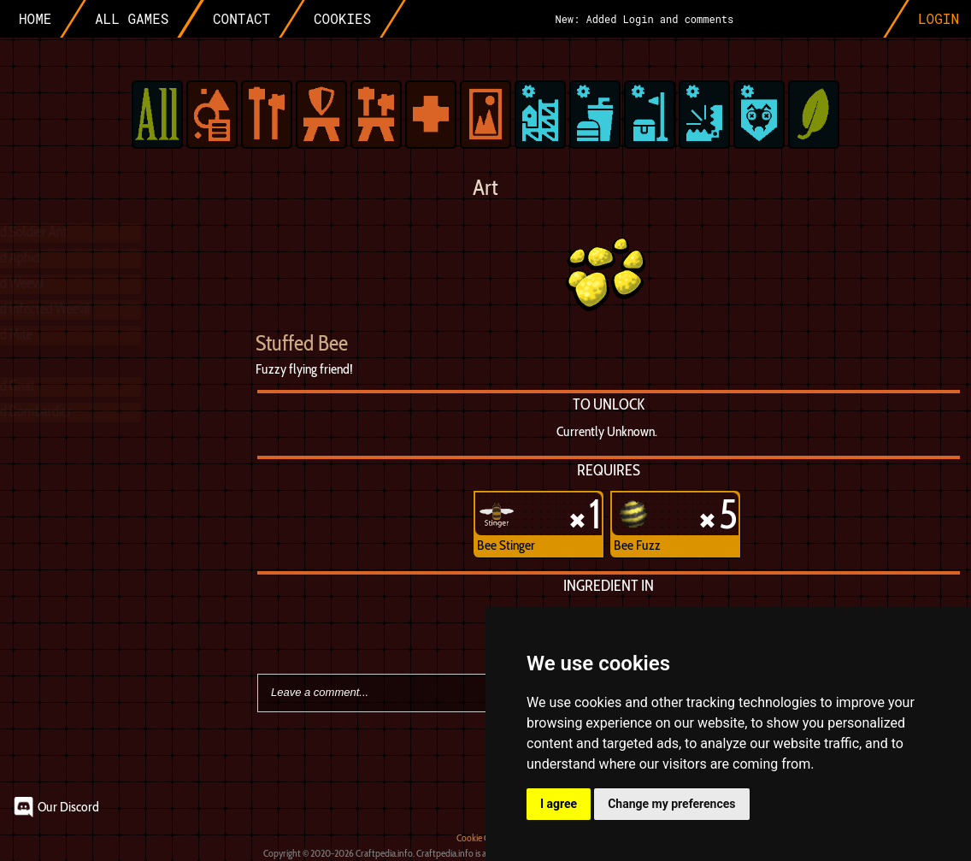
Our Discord (68, 807)
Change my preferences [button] (671, 804)
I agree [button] (558, 804)
